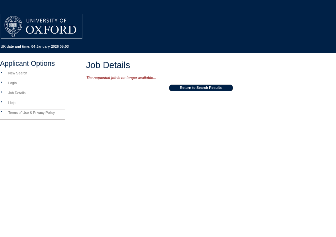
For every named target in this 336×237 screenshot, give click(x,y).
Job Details (17, 93)
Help (11, 103)
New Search (17, 73)
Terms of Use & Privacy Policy (31, 113)
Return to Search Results (200, 88)
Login (12, 83)
